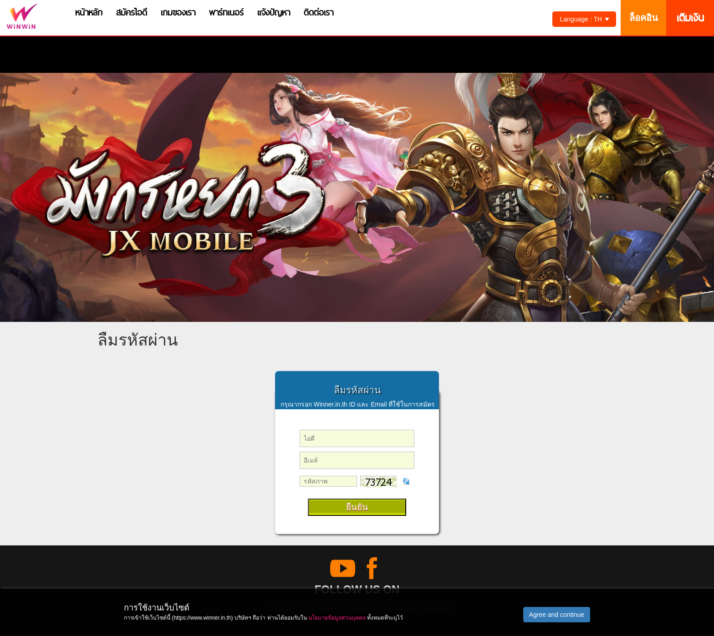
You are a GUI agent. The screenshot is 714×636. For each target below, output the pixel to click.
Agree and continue (556, 614)
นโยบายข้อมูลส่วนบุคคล (337, 618)
